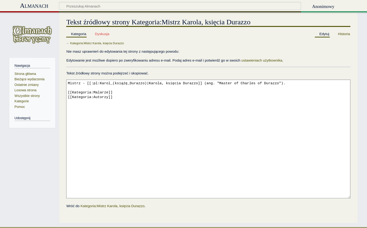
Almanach (34, 5)
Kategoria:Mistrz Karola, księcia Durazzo (97, 43)
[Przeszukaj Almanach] (180, 6)
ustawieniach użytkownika (261, 60)
